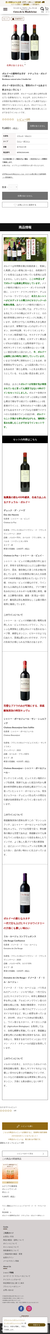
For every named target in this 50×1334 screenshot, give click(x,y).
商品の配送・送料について (13, 1240)
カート (46, 8)
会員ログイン (8, 1257)
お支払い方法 (8, 1236)
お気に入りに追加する (25, 205)
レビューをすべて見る (25, 1154)
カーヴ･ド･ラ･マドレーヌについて (16, 1276)
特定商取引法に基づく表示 (13, 1283)
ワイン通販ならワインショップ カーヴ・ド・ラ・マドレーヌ (25, 10)
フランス (20, 136)
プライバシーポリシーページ (14, 1320)
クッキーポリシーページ (12, 1323)
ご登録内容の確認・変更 (12, 1254)
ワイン (19, 141)
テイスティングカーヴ (12, 1279)
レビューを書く (27, 1126)
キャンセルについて (11, 1247)
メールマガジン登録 (11, 1261)
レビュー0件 (23, 119)
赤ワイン (26, 141)
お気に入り (39, 8)
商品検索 (5, 1212)
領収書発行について (11, 1250)
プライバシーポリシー (12, 1286)
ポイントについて (10, 1243)
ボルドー (28, 136)
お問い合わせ (8, 1290)
